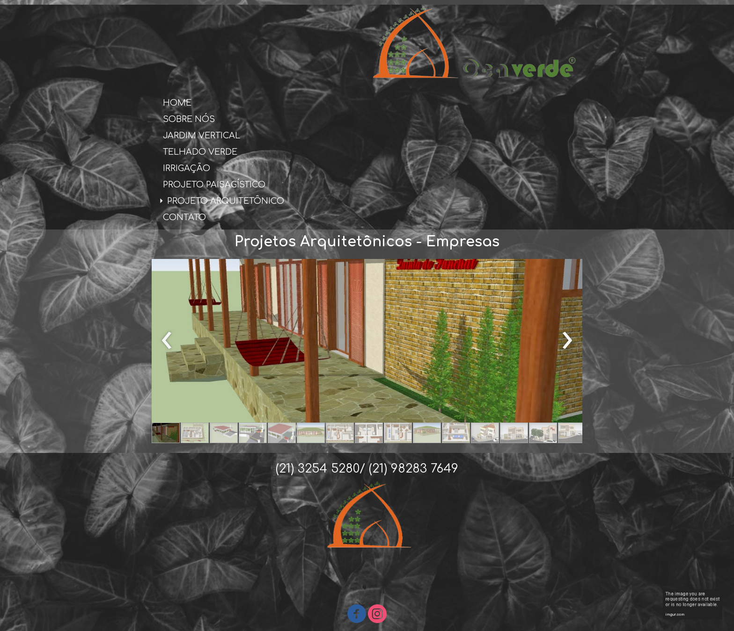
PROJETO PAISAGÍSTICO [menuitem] (214, 184)
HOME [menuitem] (177, 103)
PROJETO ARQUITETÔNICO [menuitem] (225, 201)
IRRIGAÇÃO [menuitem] (186, 168)
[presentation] (167, 341)
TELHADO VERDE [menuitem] (200, 152)
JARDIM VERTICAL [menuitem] (201, 135)
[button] (166, 433)
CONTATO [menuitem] (184, 217)
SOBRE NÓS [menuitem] (189, 119)
